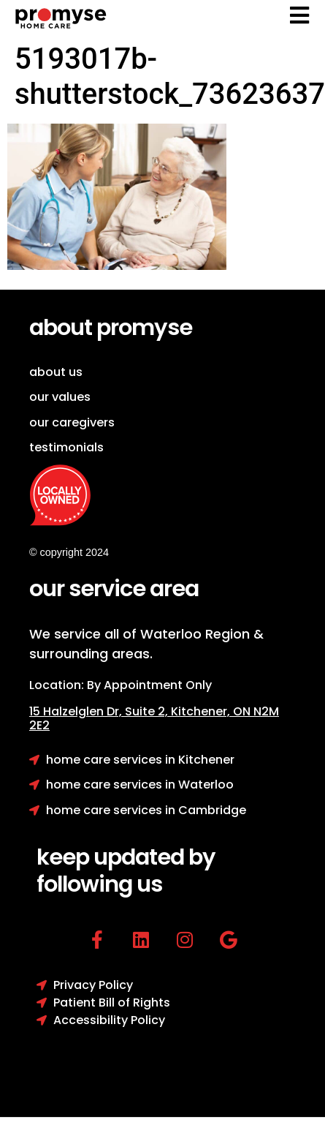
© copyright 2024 (69, 552)
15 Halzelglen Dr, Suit (100, 711)
